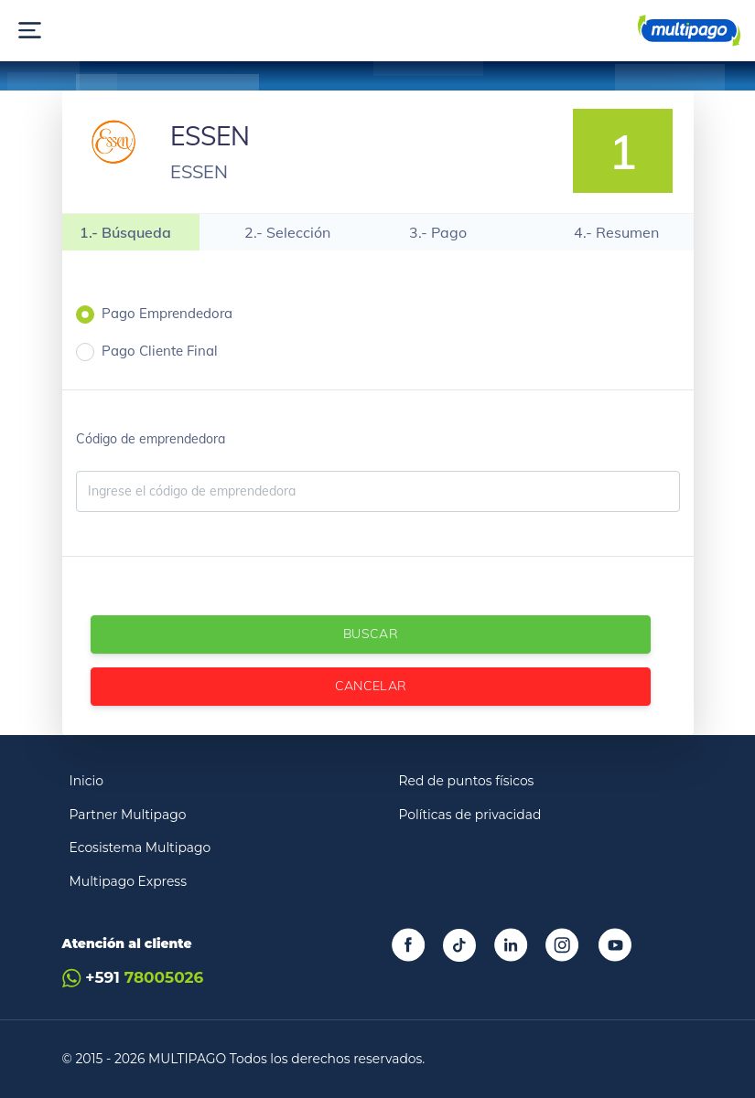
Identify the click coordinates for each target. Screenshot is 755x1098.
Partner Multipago (128, 814)
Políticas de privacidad (470, 814)
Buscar (369, 633)
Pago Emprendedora (167, 313)
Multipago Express (128, 881)
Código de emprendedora (150, 439)
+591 (133, 977)
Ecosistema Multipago (140, 847)
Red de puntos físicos (466, 780)
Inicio (87, 780)
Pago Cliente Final (160, 350)
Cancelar (370, 685)
